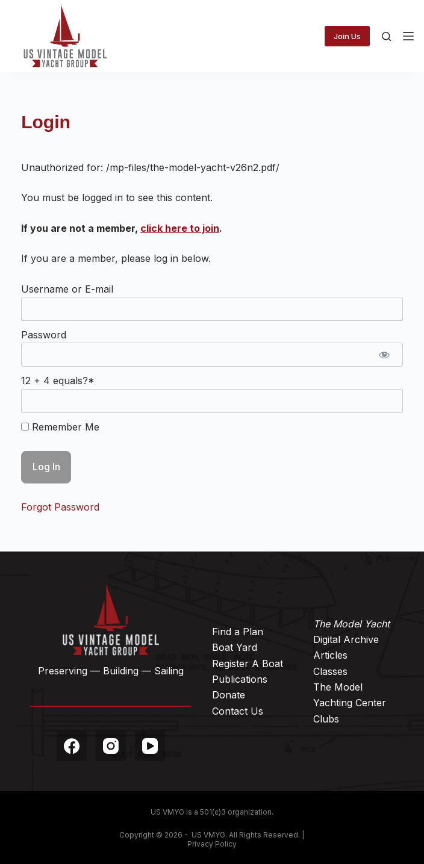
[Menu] (408, 36)
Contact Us (237, 711)
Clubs (326, 719)
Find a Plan (237, 632)
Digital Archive (346, 639)
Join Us (347, 36)
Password (43, 335)
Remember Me (60, 427)
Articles (330, 655)
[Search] (386, 36)
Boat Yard (234, 647)
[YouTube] (150, 746)
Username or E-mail (67, 289)
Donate (228, 695)
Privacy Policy (212, 843)
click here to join (179, 228)
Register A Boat (247, 663)
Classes (330, 671)
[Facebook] (72, 746)
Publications (239, 679)
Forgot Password (60, 507)
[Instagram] (111, 746)
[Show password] (384, 355)
